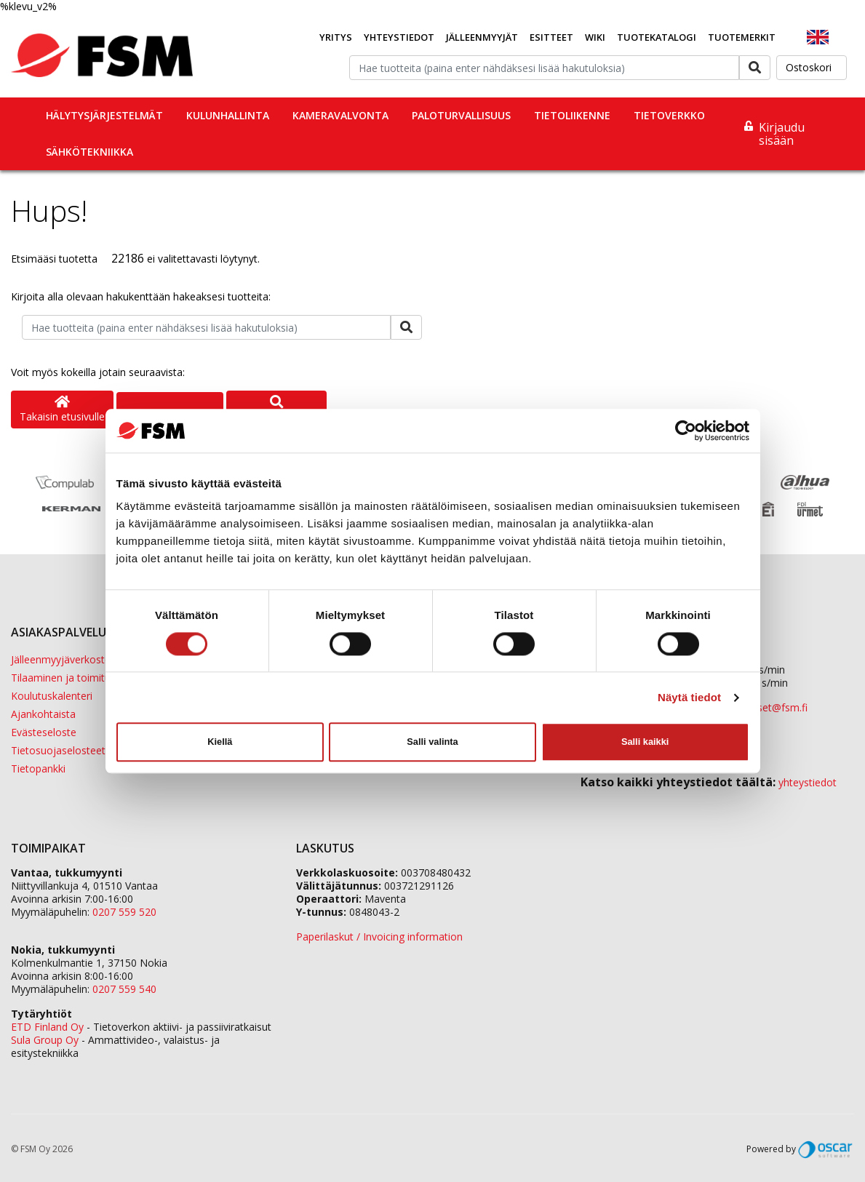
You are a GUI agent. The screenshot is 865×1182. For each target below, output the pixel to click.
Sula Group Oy (45, 1040)
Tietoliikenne (572, 115)
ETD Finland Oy (47, 1027)
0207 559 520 (124, 912)
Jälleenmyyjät (482, 37)
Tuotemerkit (742, 37)
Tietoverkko (669, 115)
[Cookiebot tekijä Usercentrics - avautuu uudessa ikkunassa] (685, 431)
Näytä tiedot (689, 697)
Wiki (595, 37)
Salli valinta (432, 741)
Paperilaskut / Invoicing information (379, 936)
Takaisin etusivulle (62, 409)
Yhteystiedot (399, 37)
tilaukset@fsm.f (770, 707)
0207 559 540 (124, 989)
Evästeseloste (43, 732)
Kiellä (219, 741)
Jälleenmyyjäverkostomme (73, 659)
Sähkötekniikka (89, 152)
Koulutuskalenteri (51, 696)
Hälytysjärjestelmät (104, 115)
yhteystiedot (807, 782)
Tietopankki (38, 768)
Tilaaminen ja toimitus (63, 677)
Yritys (335, 37)
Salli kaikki (645, 741)
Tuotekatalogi (656, 37)
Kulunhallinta (227, 115)
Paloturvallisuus (461, 115)
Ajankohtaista (43, 714)
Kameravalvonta (340, 115)
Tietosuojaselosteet (58, 750)
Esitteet (551, 37)
